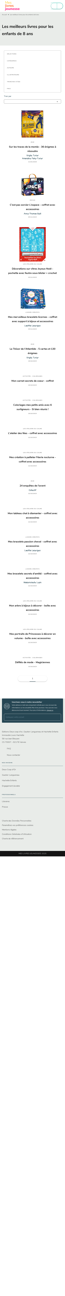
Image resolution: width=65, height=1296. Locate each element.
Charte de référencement (12, 839)
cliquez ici (50, 710)
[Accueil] (12, 6)
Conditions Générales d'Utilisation (17, 834)
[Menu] (57, 6)
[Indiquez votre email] (29, 717)
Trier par (7, 96)
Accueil (4, 15)
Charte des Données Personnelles (16, 821)
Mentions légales (9, 830)
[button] (13, 54)
